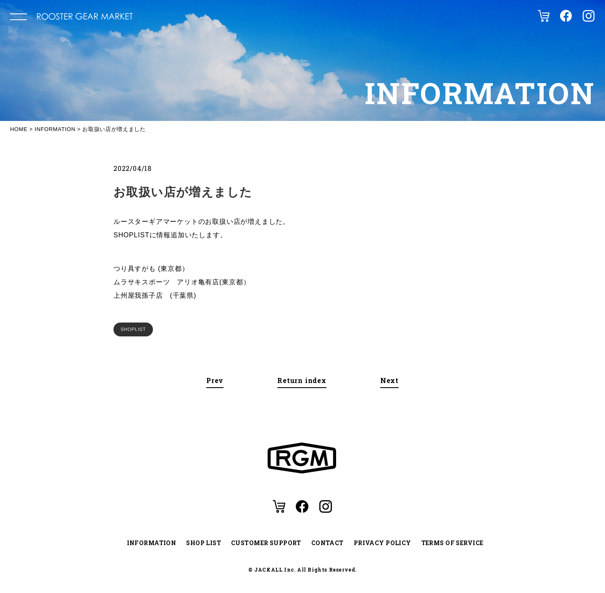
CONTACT (327, 543)
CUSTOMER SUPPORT (266, 543)
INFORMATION (151, 543)
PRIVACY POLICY (382, 543)
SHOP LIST (203, 543)
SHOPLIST (133, 329)
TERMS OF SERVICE (452, 543)
